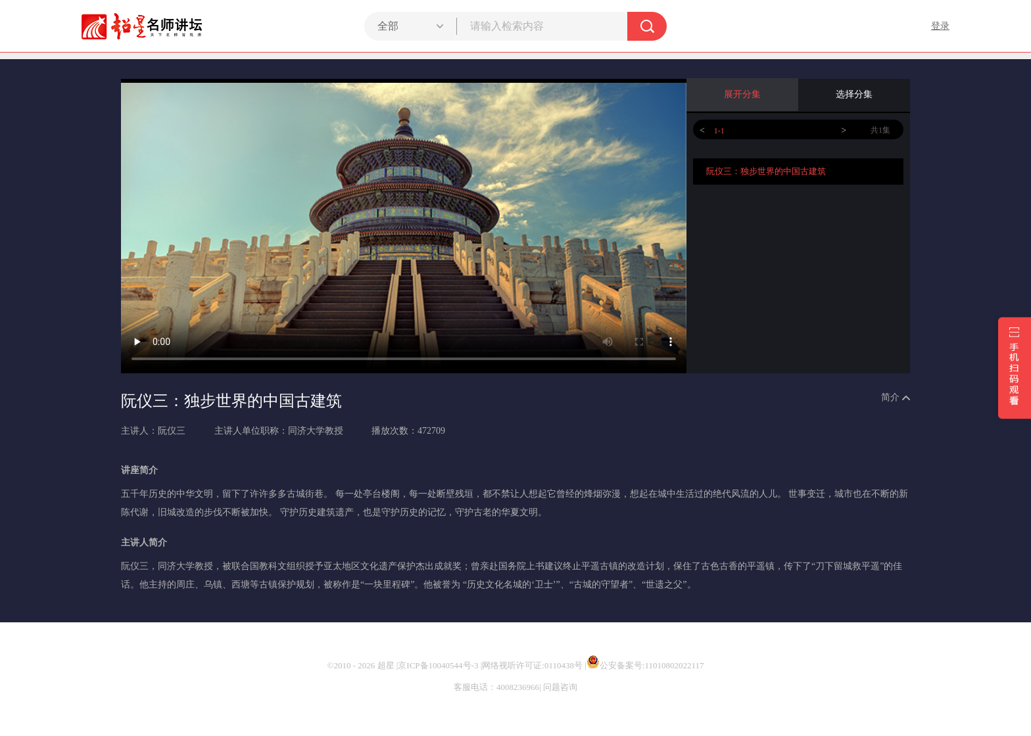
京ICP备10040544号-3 (438, 665)
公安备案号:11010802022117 (645, 665)
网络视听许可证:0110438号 (532, 665)
